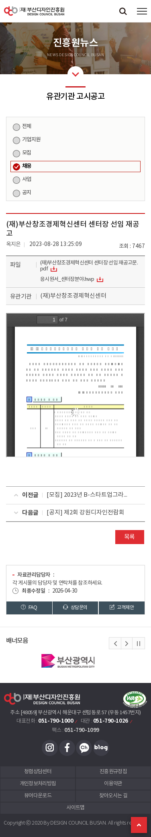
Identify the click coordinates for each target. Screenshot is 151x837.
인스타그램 (50, 748)
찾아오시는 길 (113, 796)
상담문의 (75, 607)
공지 (26, 192)
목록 (129, 537)
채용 (26, 166)
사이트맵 (75, 808)
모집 (26, 153)
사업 (26, 179)
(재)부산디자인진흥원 (34, 11)
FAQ (29, 607)
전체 (26, 126)
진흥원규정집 (113, 772)
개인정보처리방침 (38, 784)
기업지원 (31, 139)
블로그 (101, 748)
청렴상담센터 (37, 772)
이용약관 (113, 784)
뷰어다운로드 (37, 796)
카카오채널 (84, 748)
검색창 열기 (123, 11)
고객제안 (122, 607)
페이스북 (67, 748)
